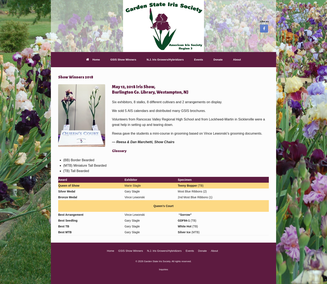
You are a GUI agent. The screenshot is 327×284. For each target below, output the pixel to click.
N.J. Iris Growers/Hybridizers (165, 59)
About (237, 59)
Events (198, 59)
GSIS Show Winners (123, 59)
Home (93, 59)
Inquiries (163, 269)
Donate (218, 59)
